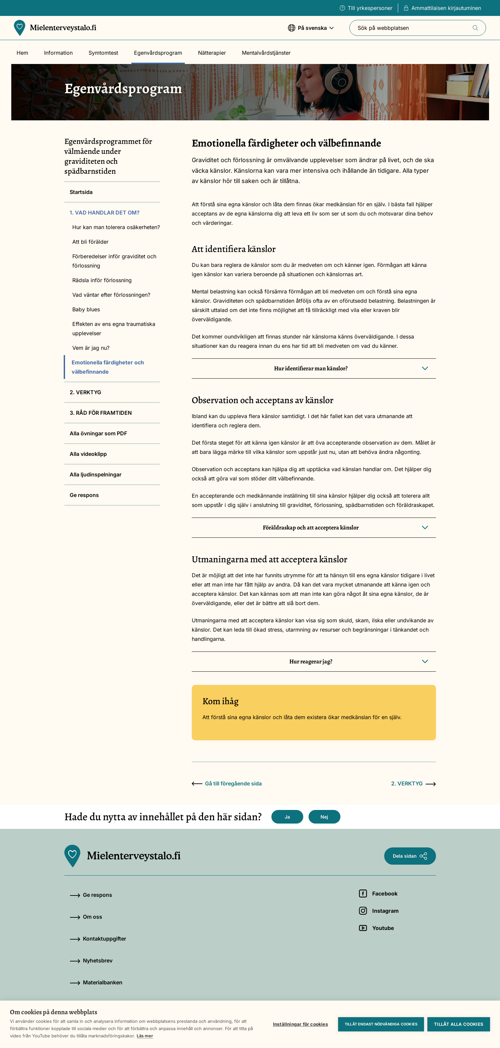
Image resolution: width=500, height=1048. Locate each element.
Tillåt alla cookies (458, 1024)
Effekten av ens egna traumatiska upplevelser (113, 329)
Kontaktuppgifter (98, 938)
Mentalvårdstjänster (266, 52)
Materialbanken (96, 982)
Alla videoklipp (88, 454)
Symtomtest (103, 52)
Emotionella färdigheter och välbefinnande (108, 367)
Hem (22, 52)
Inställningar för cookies (300, 1024)
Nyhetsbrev (91, 960)
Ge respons (84, 495)
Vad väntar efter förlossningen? (111, 294)
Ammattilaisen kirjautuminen (442, 8)
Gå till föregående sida (227, 783)
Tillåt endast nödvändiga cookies (381, 1024)
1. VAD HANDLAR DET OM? (105, 212)
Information (58, 52)
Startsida (81, 192)
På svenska (311, 31)
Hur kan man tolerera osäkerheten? (116, 227)
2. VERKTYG (85, 392)
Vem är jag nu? (90, 347)
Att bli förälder (90, 241)
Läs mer (145, 1035)
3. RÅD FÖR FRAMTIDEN (101, 412)
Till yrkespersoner (366, 8)
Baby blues (86, 309)
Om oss (86, 916)
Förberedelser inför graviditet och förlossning (114, 261)
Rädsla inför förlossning (102, 280)
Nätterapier (212, 52)
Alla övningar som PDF (98, 433)
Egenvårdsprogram (158, 52)
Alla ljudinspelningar (95, 474)
